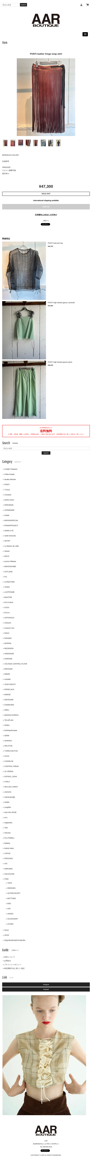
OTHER (10, 924)
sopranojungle (9, 797)
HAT (9, 909)
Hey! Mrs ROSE (10, 812)
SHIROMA (8, 659)
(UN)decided (9, 705)
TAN (6, 828)
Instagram (46, 984)
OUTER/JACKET (13, 893)
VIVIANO (7, 495)
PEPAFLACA (9, 689)
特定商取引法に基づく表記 (14, 968)
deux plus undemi (11, 787)
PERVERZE (9, 505)
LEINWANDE (9, 510)
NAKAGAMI (8, 700)
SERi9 (6, 736)
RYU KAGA (8, 602)
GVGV (6, 607)
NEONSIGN (9, 648)
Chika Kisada (9, 474)
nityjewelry (8, 823)
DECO (6, 556)
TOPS (9, 883)
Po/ (5, 577)
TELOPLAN (8, 720)
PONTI (7, 484)
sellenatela (8, 869)
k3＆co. (7, 613)
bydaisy (7, 843)
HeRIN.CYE (9, 531)
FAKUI (6, 633)
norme (6, 756)
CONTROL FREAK (11, 766)
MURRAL (8, 643)
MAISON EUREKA (11, 715)
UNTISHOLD (9, 618)
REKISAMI (8, 669)
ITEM (6, 879)
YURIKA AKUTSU (11, 751)
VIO (5, 864)
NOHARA (8, 638)
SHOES (10, 914)
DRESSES (11, 888)
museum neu (9, 628)
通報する (46, 220)
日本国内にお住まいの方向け (46, 215)
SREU (6, 710)
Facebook (46, 989)
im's (5, 818)
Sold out (46, 207)
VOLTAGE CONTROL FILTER (15, 664)
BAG (9, 903)
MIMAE (7, 674)
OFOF (6, 935)
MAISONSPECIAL (11, 520)
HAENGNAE (9, 654)
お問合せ (7, 961)
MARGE (7, 695)
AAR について (9, 957)
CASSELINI (8, 761)
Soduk (6, 515)
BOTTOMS (11, 898)
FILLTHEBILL (9, 838)
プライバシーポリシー (12, 965)
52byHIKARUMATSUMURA (14, 940)
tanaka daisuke (10, 479)
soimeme (7, 792)
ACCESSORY (12, 919)
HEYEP (7, 541)
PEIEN (6, 725)
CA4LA (7, 782)
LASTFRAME (9, 592)
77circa (7, 490)
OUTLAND (8, 572)
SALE (6, 930)
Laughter (7, 807)
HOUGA (7, 833)
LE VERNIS (8, 771)
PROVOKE (8, 858)
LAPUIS (7, 853)
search (23, 5)
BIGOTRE (8, 597)
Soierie (7, 551)
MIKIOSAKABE (10, 566)
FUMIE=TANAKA (10, 469)
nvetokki (7, 679)
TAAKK (7, 587)
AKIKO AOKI (9, 500)
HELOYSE (8, 746)
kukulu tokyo (9, 848)
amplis (6, 802)
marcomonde (9, 874)
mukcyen (7, 623)
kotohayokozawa (10, 730)
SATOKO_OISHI (10, 776)
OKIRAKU (8, 741)
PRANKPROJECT (11, 525)
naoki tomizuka (10, 536)
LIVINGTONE (9, 582)
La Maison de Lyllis (11, 546)
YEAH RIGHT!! (10, 684)
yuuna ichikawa (10, 561)
